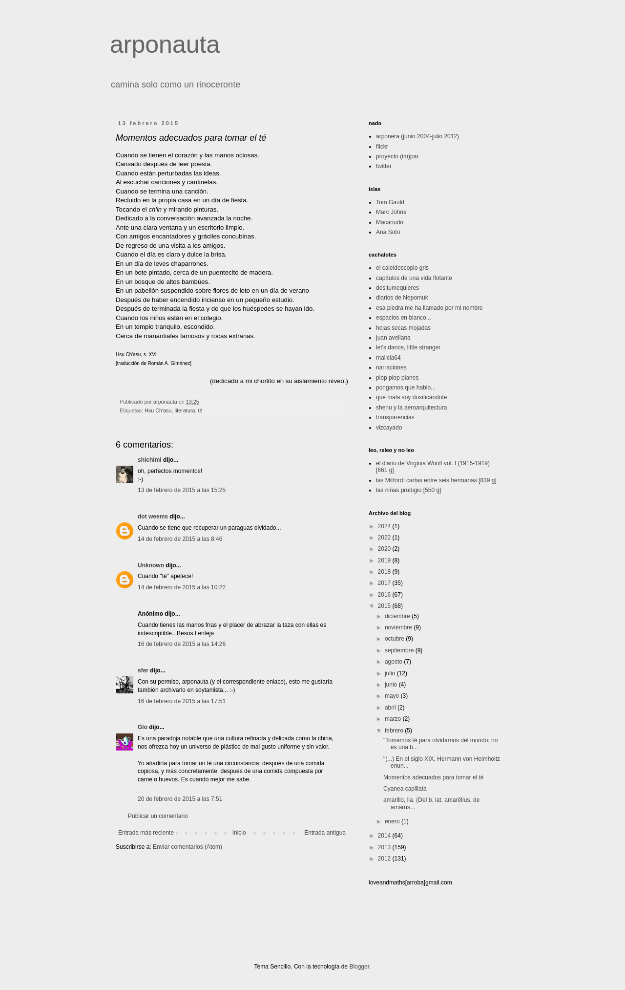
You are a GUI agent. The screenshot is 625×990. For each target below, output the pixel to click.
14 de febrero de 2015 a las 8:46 (180, 539)
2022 (385, 537)
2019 (385, 560)
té (200, 410)
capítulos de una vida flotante (414, 278)
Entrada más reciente (146, 832)
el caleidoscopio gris (402, 267)
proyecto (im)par (397, 156)
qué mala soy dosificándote (411, 397)
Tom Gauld (390, 202)
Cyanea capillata (405, 788)
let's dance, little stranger (408, 347)
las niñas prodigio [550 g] (408, 490)
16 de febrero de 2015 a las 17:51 (182, 701)
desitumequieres (397, 287)
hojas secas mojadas (403, 327)
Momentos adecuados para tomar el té (433, 777)
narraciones (391, 367)
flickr (382, 146)
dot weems (153, 516)
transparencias (395, 417)
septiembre (400, 650)
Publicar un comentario (158, 816)
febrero (395, 730)
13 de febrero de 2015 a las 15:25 (182, 490)
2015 (385, 606)
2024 (385, 526)
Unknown (151, 565)
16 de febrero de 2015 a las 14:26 (182, 644)
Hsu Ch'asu (158, 410)
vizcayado (389, 427)
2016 (385, 594)
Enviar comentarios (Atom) (187, 846)
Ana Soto (388, 232)
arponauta (165, 44)
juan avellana (393, 337)
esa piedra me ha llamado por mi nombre (429, 307)
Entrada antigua (325, 832)
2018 (385, 571)
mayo (393, 695)
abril (391, 707)
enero (393, 821)
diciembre (398, 616)
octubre (395, 638)
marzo (394, 718)
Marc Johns (391, 212)
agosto (394, 661)
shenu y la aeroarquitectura (411, 407)
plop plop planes (397, 377)
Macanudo (389, 222)
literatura (185, 410)
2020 (385, 548)
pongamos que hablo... (406, 387)
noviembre (399, 627)
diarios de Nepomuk (402, 297)
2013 (385, 847)
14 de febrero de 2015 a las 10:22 (182, 587)
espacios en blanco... (403, 317)
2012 (385, 858)
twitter (384, 166)
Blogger (359, 966)
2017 (385, 583)
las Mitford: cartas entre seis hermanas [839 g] (436, 480)
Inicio (239, 832)
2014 (385, 835)
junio (392, 684)
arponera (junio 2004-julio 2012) (417, 136)
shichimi (150, 459)
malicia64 (388, 357)
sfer (143, 670)
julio (391, 673)
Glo (142, 727)
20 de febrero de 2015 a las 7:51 (180, 799)
